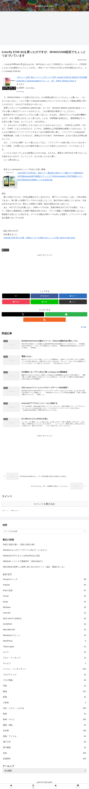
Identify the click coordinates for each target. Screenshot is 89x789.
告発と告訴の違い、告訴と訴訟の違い (19, 545)
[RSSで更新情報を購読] (44, 320)
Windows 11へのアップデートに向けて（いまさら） (25, 551)
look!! (23, 91)
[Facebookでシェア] (44, 296)
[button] (73, 301)
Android (5, 250)
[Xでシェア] (16, 296)
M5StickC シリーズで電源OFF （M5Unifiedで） (23, 562)
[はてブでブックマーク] (73, 296)
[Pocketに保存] (16, 301)
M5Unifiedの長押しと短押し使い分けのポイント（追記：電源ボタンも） (34, 567)
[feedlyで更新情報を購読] (66, 314)
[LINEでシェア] (44, 301)
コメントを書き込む (44, 504)
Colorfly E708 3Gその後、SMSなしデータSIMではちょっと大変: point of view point (39, 238)
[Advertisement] (44, 29)
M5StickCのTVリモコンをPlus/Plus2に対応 (21, 556)
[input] (44, 531)
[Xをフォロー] (23, 314)
